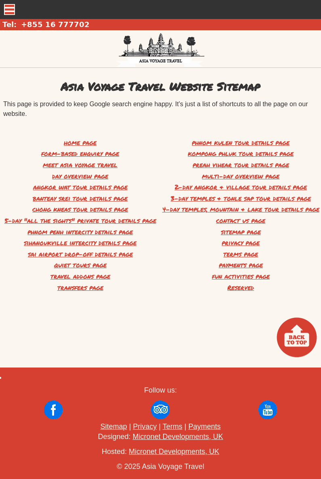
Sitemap (114, 426)
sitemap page (241, 231)
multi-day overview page (240, 176)
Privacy (145, 426)
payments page (241, 264)
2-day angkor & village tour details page (240, 186)
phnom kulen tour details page (241, 142)
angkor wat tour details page (80, 186)
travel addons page (80, 276)
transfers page (80, 287)
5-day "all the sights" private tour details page (80, 220)
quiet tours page (80, 264)
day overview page (80, 176)
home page (80, 142)
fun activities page (241, 276)
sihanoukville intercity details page (80, 242)
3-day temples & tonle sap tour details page (241, 198)
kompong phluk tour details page (241, 153)
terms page (240, 253)
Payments (204, 426)
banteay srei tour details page (80, 198)
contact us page (240, 220)
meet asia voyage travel (80, 164)
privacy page (241, 242)
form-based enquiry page (80, 153)
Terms (173, 426)
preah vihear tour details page (241, 164)
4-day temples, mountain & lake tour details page (240, 209)
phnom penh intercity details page (80, 231)
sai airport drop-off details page (80, 253)
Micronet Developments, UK (177, 437)
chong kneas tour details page (80, 209)
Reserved (240, 287)
